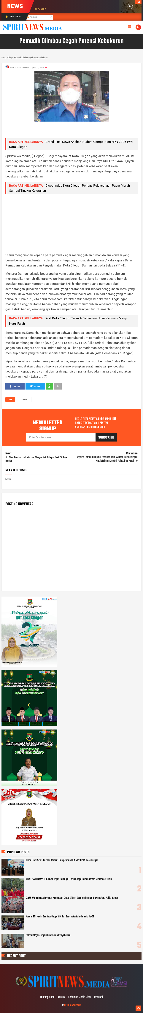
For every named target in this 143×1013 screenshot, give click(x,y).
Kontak (61, 997)
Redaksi (98, 997)
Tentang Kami (47, 997)
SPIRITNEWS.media (72, 1005)
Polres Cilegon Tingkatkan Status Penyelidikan (48, 935)
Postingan (32, 17)
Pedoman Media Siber (79, 997)
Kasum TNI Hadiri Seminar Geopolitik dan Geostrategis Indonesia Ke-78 (60, 916)
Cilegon (24, 400)
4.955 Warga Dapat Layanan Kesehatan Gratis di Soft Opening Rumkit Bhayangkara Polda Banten (72, 898)
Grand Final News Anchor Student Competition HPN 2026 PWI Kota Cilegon (62, 860)
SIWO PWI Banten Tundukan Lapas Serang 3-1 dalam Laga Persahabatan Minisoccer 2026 (69, 879)
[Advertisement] (71, 223)
